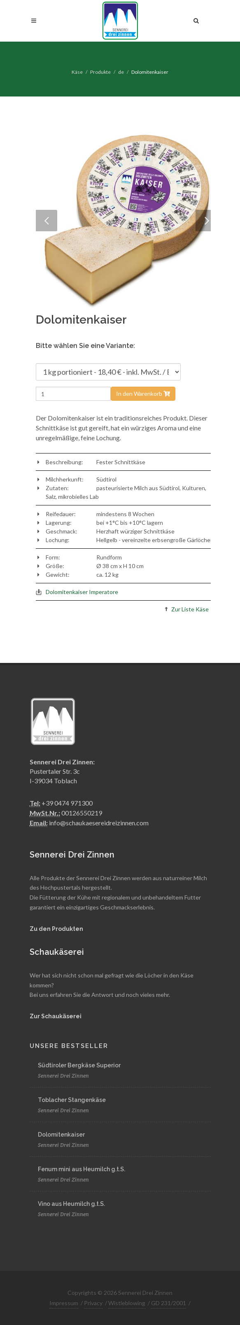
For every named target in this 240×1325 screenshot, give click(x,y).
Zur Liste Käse (190, 609)
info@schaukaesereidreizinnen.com (99, 823)
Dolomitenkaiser (61, 1134)
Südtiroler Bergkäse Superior (79, 1065)
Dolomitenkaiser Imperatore (82, 591)
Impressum (63, 1302)
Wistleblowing (126, 1302)
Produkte (100, 72)
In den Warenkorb (143, 393)
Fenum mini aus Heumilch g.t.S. (81, 1169)
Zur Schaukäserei (56, 1016)
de (121, 72)
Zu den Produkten (56, 929)
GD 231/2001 (168, 1302)
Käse (77, 72)
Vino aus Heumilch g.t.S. (71, 1203)
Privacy (93, 1302)
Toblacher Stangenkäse (72, 1100)
